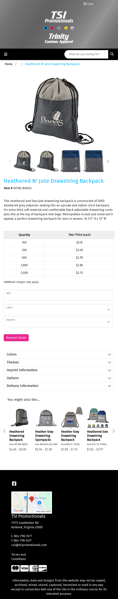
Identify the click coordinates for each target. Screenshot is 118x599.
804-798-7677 (23, 536)
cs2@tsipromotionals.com (29, 545)
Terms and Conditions (18, 557)
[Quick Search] (86, 54)
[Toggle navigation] (6, 54)
